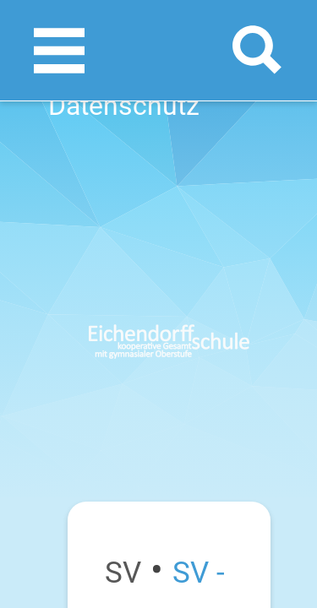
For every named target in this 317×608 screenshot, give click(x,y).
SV (123, 572)
